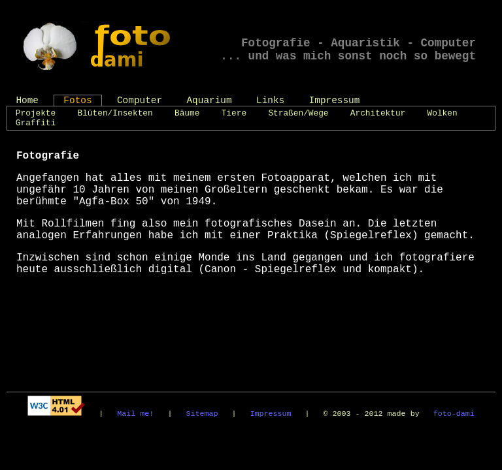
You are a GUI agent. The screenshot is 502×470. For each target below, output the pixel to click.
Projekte (36, 113)
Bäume (187, 113)
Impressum (334, 100)
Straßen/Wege (298, 113)
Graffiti (36, 123)
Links (270, 100)
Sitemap (202, 413)
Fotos (77, 100)
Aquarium (208, 100)
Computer (139, 100)
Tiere (234, 113)
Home (27, 100)
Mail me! (135, 413)
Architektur (377, 113)
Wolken (442, 113)
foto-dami (454, 413)
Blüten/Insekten (115, 113)
